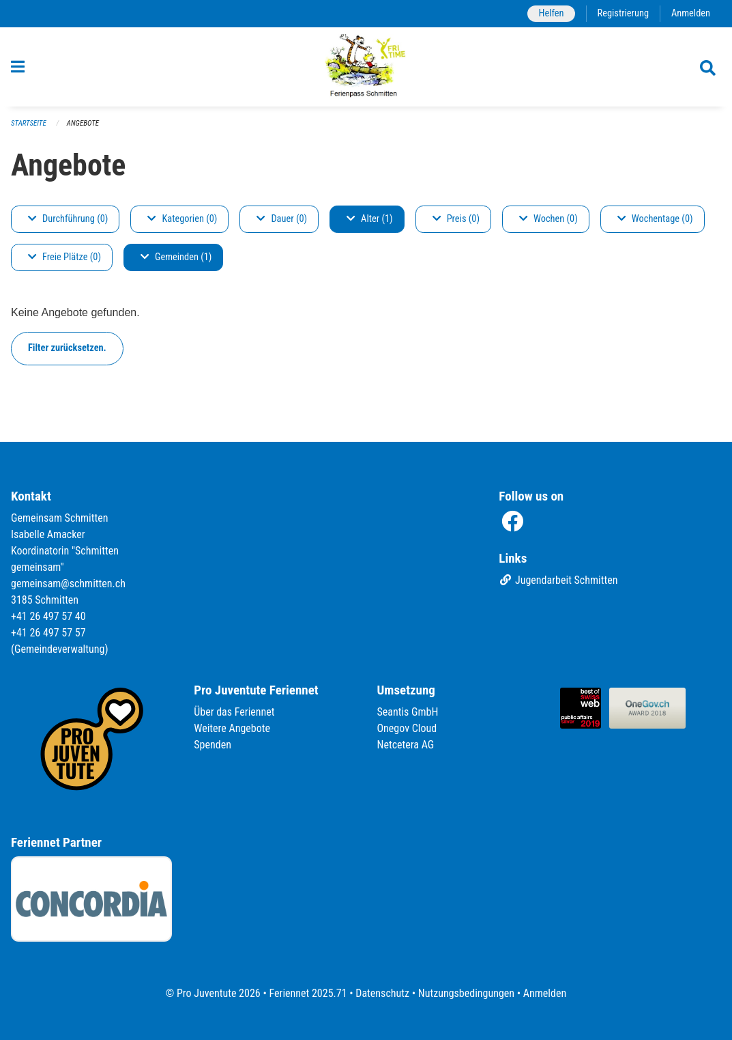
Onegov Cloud (407, 728)
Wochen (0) (548, 219)
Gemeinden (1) (176, 257)
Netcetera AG (406, 744)
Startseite (28, 123)
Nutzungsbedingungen (466, 993)
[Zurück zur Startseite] (366, 67)
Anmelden (690, 13)
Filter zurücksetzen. (67, 348)
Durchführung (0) (68, 219)
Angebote (83, 123)
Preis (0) (456, 219)
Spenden (212, 744)
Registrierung (623, 13)
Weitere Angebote (232, 728)
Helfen (550, 13)
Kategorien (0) (182, 219)
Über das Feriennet (234, 711)
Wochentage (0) (655, 219)
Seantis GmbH (408, 711)
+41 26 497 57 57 (48, 632)
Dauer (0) (282, 219)
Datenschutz (382, 993)
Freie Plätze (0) (64, 257)
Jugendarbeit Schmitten (558, 580)
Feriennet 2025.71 (308, 993)
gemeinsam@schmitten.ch (68, 583)
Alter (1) (370, 219)
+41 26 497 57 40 (48, 616)
